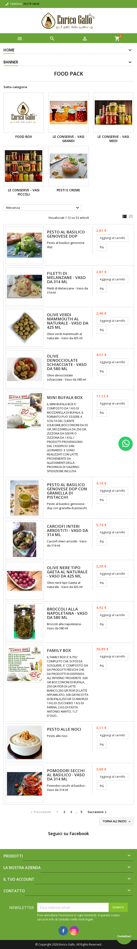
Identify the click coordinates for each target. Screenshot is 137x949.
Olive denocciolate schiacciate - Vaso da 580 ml (67, 362)
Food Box (23, 136)
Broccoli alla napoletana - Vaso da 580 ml (67, 613)
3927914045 (31, 4)
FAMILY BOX (59, 650)
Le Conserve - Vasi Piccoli (23, 192)
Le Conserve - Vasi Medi (113, 138)
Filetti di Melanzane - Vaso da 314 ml (66, 277)
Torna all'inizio (116, 821)
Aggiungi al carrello (112, 238)
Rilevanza (43, 208)
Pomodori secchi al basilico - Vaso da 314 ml (66, 775)
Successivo (98, 812)
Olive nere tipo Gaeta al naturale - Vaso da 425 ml (67, 572)
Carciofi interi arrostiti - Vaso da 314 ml (67, 530)
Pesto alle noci (64, 729)
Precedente (40, 812)
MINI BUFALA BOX (65, 397)
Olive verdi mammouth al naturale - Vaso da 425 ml (67, 321)
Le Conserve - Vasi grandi (68, 138)
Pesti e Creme (68, 190)
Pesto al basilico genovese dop (66, 234)
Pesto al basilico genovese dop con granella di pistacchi (67, 491)
